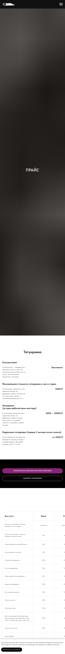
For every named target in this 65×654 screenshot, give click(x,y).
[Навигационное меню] (61, 4)
